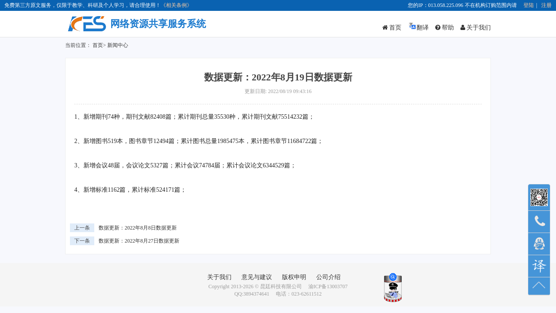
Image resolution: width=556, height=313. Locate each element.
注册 (546, 5)
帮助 (444, 27)
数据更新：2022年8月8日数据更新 (138, 228)
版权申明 (294, 277)
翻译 (418, 26)
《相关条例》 (176, 5)
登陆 (528, 5)
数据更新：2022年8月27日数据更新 (139, 241)
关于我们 (475, 27)
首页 (391, 27)
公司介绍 (328, 277)
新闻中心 (117, 45)
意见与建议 (257, 277)
